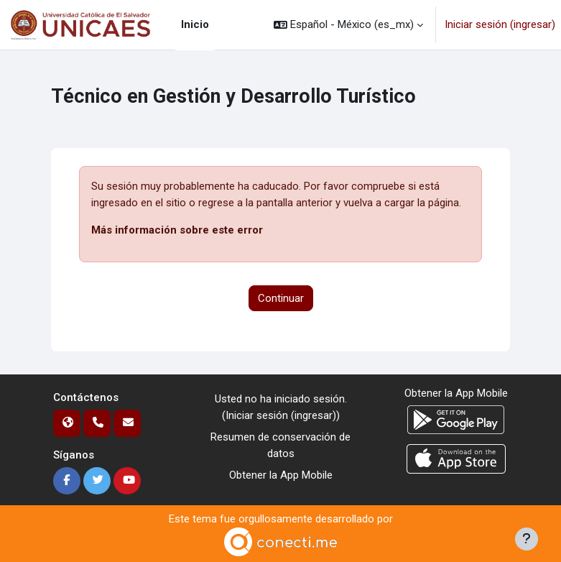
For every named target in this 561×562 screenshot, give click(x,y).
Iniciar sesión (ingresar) (500, 24)
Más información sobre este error (177, 230)
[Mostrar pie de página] (526, 539)
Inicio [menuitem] (195, 24)
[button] (348, 25)
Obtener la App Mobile (281, 475)
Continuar (281, 298)
